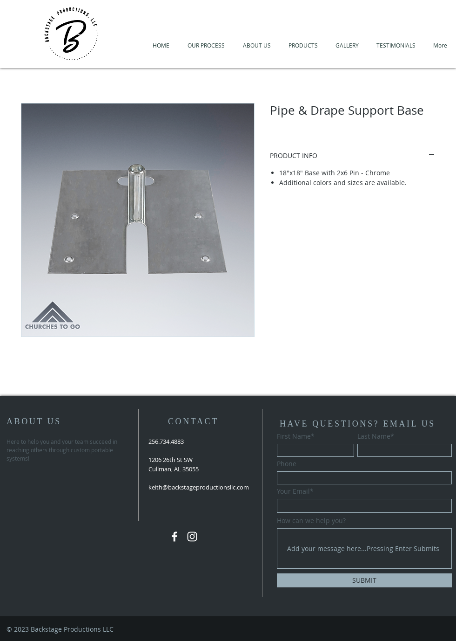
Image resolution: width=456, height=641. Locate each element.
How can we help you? (311, 520)
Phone (286, 464)
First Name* (296, 436)
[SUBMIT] (364, 580)
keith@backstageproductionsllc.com (198, 487)
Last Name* (375, 436)
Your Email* (295, 491)
